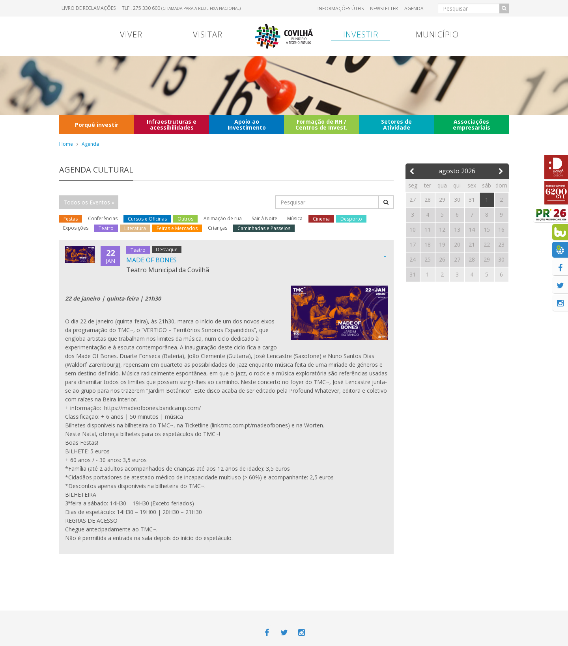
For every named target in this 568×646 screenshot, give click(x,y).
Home (66, 144)
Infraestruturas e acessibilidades (171, 124)
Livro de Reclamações (89, 8)
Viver (131, 34)
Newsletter (384, 8)
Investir (360, 34)
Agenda (414, 8)
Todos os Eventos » (89, 202)
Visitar (207, 34)
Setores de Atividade (396, 124)
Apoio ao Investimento (247, 124)
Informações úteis (341, 8)
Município (437, 34)
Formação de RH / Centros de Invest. (321, 124)
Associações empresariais (471, 124)
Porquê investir (96, 124)
